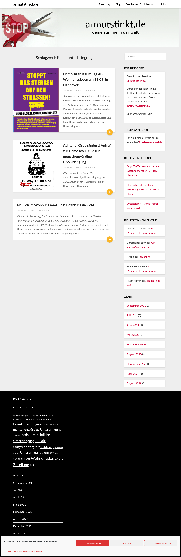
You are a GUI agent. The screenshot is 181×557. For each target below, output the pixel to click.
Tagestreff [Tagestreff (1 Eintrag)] (16, 453)
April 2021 (133, 325)
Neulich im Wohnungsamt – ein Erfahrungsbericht (55, 191)
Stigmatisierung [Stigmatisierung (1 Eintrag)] (58, 448)
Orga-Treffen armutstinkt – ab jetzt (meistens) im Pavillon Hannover (143, 171)
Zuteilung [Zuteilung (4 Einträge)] (21, 464)
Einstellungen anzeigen (161, 543)
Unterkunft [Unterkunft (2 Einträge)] (48, 452)
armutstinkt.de (25, 4)
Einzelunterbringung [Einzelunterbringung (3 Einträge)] (27, 424)
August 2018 (134, 383)
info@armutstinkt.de (150, 142)
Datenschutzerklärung (25, 551)
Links (163, 4)
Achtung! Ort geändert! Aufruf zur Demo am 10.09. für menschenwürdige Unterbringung (84, 146)
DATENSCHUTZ (22, 398)
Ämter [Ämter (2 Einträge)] (32, 465)
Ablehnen (127, 543)
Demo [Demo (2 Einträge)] (47, 419)
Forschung (104, 4)
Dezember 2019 (136, 363)
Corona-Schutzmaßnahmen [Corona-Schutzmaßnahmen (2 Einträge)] (28, 419)
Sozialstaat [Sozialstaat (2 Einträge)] (46, 447)
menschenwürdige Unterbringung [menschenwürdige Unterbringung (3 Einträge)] (37, 429)
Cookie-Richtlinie (10, 551)
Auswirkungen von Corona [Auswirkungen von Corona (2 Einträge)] (28, 415)
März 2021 (133, 334)
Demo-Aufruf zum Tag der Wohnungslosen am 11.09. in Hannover (80, 79)
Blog (118, 4)
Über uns (149, 4)
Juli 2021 (132, 315)
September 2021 (136, 305)
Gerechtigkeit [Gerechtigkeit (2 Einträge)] (50, 424)
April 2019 (133, 373)
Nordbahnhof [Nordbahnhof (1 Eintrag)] (17, 435)
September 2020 (136, 344)
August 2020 (134, 354)
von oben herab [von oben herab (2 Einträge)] (22, 458)
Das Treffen (132, 4)
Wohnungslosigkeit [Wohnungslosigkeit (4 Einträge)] (47, 458)
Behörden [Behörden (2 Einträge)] (48, 415)
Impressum (38, 551)
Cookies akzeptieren (92, 543)
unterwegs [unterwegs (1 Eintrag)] (58, 453)
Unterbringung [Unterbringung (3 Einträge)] (30, 452)
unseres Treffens (136, 80)
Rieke (87, 90)
